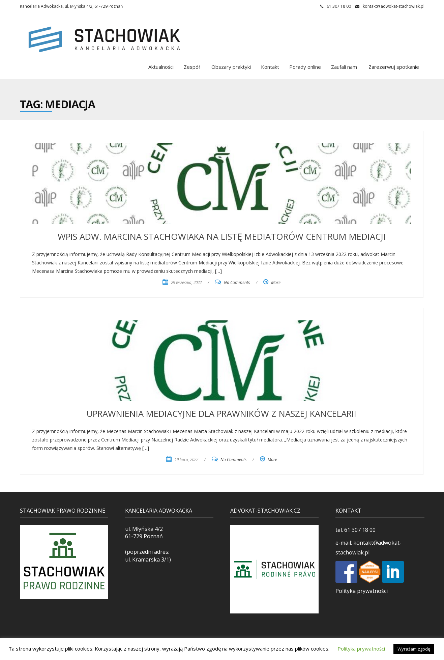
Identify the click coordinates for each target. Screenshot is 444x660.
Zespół (192, 66)
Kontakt (270, 66)
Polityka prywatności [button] (361, 648)
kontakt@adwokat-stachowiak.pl (393, 6)
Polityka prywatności (361, 591)
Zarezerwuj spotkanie (393, 66)
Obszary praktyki (230, 66)
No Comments (237, 282)
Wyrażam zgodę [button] (413, 649)
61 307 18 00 (359, 530)
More (275, 282)
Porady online (305, 66)
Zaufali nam (344, 66)
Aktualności (161, 66)
